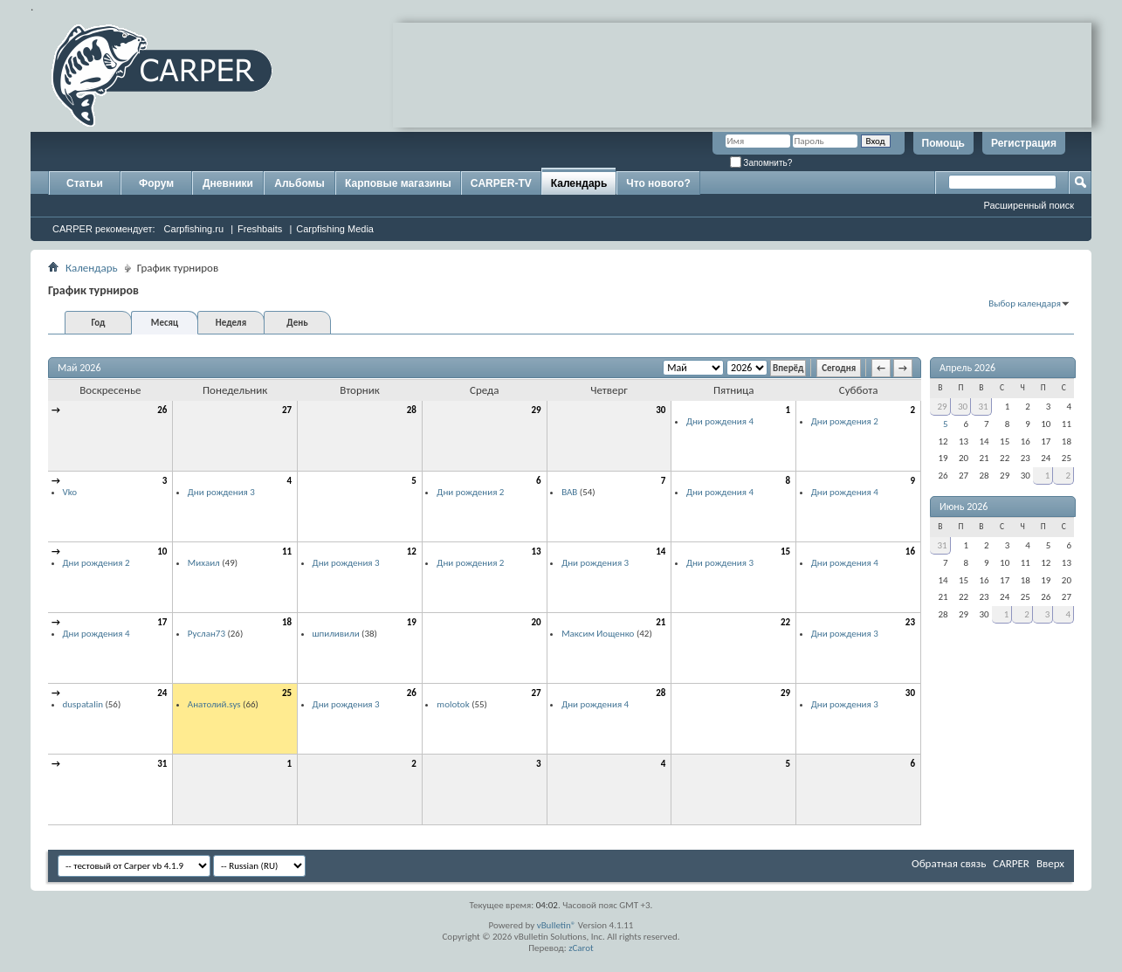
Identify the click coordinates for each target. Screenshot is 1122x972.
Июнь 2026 (964, 506)
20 (535, 622)
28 (411, 410)
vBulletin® (556, 925)
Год (98, 322)
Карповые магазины (398, 183)
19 (411, 622)
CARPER (1011, 863)
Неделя (231, 322)
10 (162, 551)
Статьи (84, 183)
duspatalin (83, 704)
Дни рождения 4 (720, 421)
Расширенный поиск (1028, 205)
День (296, 322)
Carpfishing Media (335, 229)
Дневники (228, 183)
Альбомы (299, 183)
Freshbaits (259, 229)
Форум (156, 183)
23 (910, 622)
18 (287, 622)
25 (287, 693)
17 (162, 622)
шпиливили (336, 633)
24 (162, 693)
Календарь (579, 183)
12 (411, 551)
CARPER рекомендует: (103, 229)
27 (287, 410)
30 (660, 410)
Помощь (943, 143)
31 (162, 763)
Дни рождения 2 (844, 421)
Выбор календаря (1024, 303)
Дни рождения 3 (221, 492)
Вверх (1050, 863)
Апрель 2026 (967, 368)
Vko (70, 492)
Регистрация (1024, 143)
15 (785, 551)
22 (785, 622)
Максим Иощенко (597, 633)
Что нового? (658, 183)
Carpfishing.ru (194, 229)
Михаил (204, 563)
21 (660, 622)
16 (910, 551)
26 (162, 410)
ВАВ (569, 492)
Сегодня (839, 368)
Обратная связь (949, 863)
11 (287, 551)
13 (535, 551)
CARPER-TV (501, 183)
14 (660, 551)
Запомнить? (761, 163)
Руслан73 (206, 633)
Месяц (164, 322)
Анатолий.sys (214, 704)
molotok (453, 704)
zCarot (581, 948)
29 (535, 410)
